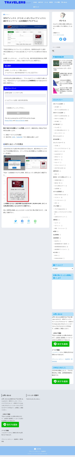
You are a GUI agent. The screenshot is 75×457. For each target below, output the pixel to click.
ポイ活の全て (58, 125)
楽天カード (59, 161)
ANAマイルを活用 (59, 113)
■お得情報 (57, 236)
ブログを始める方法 (61, 210)
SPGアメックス (60, 152)
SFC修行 (58, 122)
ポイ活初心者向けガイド (62, 131)
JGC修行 (58, 108)
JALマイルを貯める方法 (62, 110)
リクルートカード (60, 166)
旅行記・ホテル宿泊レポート (62, 178)
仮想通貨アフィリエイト (62, 251)
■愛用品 (56, 221)
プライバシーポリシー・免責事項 (37, 453)
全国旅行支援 (59, 181)
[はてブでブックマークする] (28, 222)
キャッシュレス (59, 137)
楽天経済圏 (57, 140)
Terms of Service (20, 120)
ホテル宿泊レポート (61, 187)
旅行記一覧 (59, 184)
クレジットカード (59, 144)
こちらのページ (56, 354)
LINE (13, 137)
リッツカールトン (60, 202)
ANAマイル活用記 (60, 119)
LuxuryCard (59, 155)
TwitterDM (19, 137)
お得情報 (58, 190)
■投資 (56, 233)
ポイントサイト (60, 134)
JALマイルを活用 (59, 104)
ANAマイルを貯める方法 (62, 117)
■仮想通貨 (57, 240)
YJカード (58, 164)
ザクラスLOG (60, 35)
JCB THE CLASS (60, 169)
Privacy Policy (9, 120)
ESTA (57, 257)
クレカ (46, 2)
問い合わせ (64, 2)
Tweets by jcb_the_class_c (33, 400)
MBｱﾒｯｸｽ (40, 2)
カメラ (57, 224)
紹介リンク (36, 7)
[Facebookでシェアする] (22, 222)
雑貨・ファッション (61, 230)
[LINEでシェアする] (35, 222)
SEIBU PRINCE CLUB (61, 196)
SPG (57, 204)
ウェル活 (58, 128)
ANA (57, 175)
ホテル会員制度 (59, 193)
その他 (57, 147)
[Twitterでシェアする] (15, 222)
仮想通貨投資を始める (61, 248)
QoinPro (58, 243)
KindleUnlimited (60, 260)
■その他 (56, 254)
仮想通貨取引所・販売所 (62, 246)
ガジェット (59, 227)
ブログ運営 (57, 2)
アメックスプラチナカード (62, 150)
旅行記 (51, 2)
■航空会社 (57, 172)
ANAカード (59, 158)
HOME (35, 2)
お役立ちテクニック (61, 218)
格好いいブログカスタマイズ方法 (63, 214)
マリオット (59, 199)
